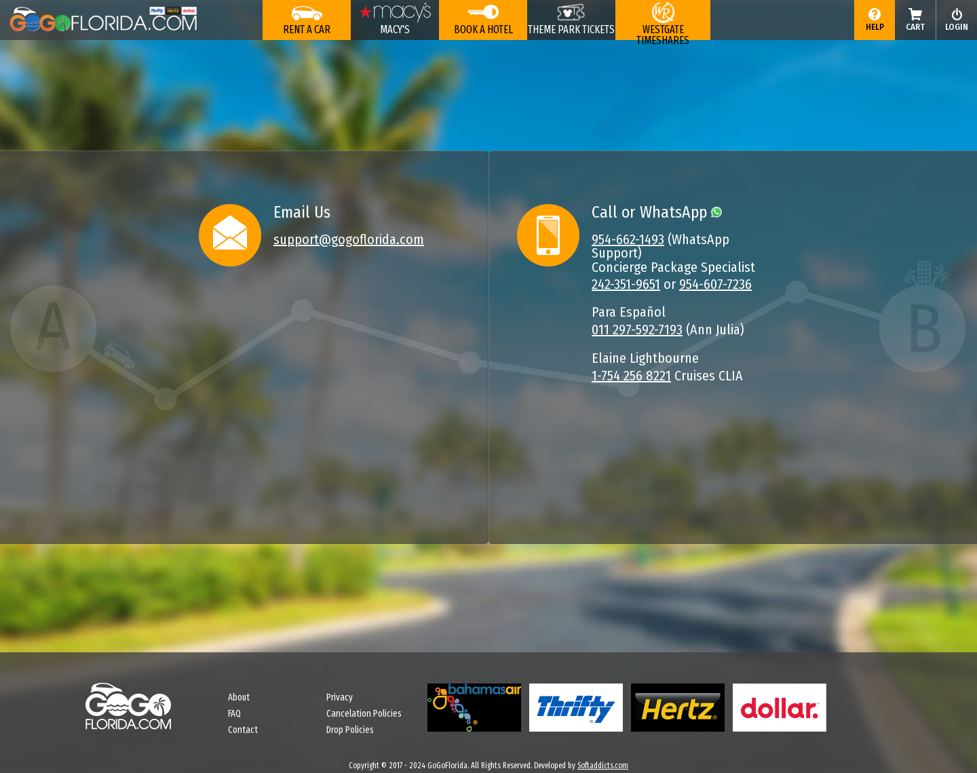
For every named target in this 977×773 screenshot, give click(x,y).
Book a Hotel (483, 29)
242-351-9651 (626, 284)
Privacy (339, 697)
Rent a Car (306, 29)
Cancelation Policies (364, 713)
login (956, 27)
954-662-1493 (628, 239)
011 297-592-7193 (637, 329)
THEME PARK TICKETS (571, 29)
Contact (243, 730)
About (239, 697)
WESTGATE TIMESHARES (662, 31)
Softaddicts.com (602, 765)
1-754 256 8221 (631, 376)
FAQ (234, 713)
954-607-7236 (715, 284)
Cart (915, 27)
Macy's (395, 29)
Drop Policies (350, 730)
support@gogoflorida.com (348, 239)
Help (875, 27)
